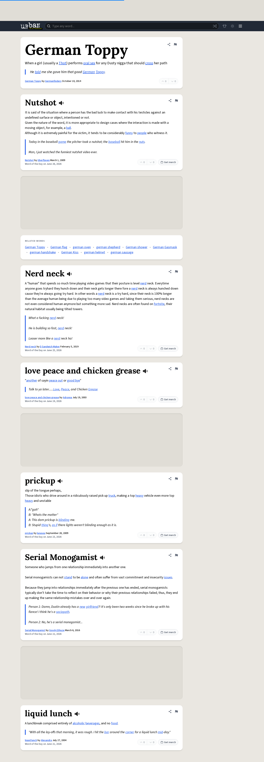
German (89, 72)
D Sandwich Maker (50, 347)
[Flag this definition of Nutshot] (176, 101)
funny (129, 133)
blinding (63, 520)
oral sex (89, 63)
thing (44, 525)
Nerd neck (30, 347)
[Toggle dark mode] (232, 26)
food (114, 723)
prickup (29, 533)
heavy (139, 495)
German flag (58, 247)
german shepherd (108, 247)
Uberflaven (44, 160)
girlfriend (92, 606)
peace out (56, 380)
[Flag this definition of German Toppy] (175, 44)
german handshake (43, 252)
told (38, 72)
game (62, 142)
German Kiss (69, 252)
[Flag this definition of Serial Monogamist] (176, 555)
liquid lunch (31, 740)
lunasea (41, 533)
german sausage (122, 252)
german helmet (94, 252)
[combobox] (132, 26)
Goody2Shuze (57, 630)
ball (68, 128)
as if (54, 525)
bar (106, 732)
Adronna (67, 397)
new (82, 606)
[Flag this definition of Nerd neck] (176, 272)
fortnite (159, 304)
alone (84, 577)
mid (160, 732)
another (31, 380)
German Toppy (33, 81)
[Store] (224, 26)
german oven (82, 247)
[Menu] (240, 26)
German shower (136, 247)
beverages (92, 723)
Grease (93, 389)
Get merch (168, 162)
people (141, 133)
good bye (73, 380)
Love (56, 389)
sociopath (62, 612)
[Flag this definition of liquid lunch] (176, 711)
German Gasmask (165, 247)
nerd (143, 283)
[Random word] (214, 26)
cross (149, 63)
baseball (114, 142)
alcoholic (79, 723)
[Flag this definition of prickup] (176, 479)
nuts (142, 142)
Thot (62, 63)
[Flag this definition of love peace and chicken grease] (176, 369)
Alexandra (46, 740)
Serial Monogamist (35, 630)
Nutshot (29, 160)
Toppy (100, 72)
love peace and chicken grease (42, 397)
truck (111, 495)
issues (168, 577)
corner (129, 732)
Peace (65, 389)
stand (68, 577)
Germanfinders (53, 81)
